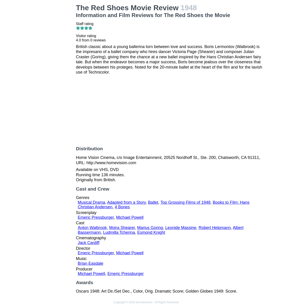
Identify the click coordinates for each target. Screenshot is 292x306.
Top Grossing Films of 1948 (185, 202)
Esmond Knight (151, 232)
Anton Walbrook (92, 227)
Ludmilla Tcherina (119, 232)
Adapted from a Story (126, 202)
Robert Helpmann (214, 227)
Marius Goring (150, 227)
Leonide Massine (180, 227)
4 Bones (122, 207)
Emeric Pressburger (96, 217)
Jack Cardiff (88, 242)
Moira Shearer (122, 227)
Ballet (153, 202)
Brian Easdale (90, 263)
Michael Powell (129, 217)
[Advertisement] (51, 72)
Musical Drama (91, 202)
